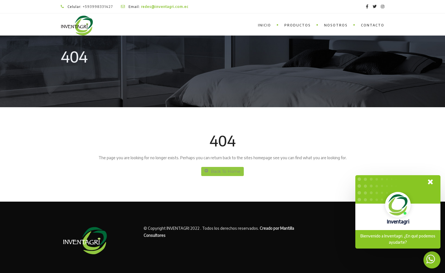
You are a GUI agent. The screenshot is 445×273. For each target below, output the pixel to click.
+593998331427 (98, 7)
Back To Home (222, 171)
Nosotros (336, 25)
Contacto (372, 25)
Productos (297, 25)
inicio (264, 25)
